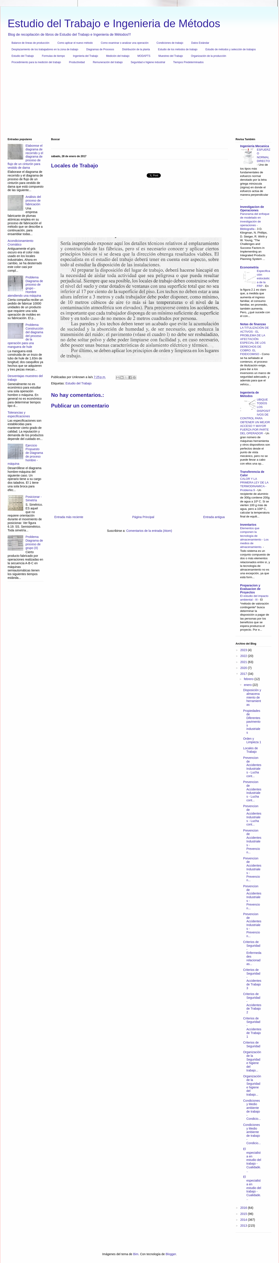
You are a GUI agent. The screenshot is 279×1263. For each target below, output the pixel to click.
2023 (244, 650)
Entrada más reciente (68, 517)
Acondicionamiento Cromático (20, 242)
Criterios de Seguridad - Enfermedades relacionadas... (252, 953)
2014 (244, 1219)
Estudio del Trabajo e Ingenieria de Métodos (114, 23)
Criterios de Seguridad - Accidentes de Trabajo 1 (252, 1027)
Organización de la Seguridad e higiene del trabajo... (252, 1061)
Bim (135, 1254)
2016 (244, 1207)
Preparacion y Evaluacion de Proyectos (250, 589)
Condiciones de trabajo (169, 42)
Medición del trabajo (117, 55)
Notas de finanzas (253, 324)
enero (248, 685)
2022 (244, 656)
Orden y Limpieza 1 (252, 740)
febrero (249, 679)
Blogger (171, 1254)
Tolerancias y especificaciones (19, 414)
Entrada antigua (214, 517)
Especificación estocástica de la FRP (263, 278)
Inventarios (248, 524)
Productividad (77, 62)
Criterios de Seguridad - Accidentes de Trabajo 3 (252, 979)
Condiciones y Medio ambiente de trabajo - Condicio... (252, 1110)
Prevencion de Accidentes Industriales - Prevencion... (252, 841)
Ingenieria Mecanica (254, 146)
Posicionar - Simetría (34, 498)
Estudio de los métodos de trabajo (177, 49)
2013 (244, 1225)
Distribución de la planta (136, 49)
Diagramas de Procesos (100, 49)
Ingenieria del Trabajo (85, 55)
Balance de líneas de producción (30, 42)
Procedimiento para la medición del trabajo (36, 62)
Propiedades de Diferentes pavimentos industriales (252, 721)
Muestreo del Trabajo (170, 55)
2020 (244, 668)
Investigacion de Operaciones (252, 208)
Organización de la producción (208, 55)
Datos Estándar (200, 42)
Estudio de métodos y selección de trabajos (230, 49)
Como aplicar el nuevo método (75, 42)
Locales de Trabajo (250, 750)
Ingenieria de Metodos (249, 394)
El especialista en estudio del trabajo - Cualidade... (252, 1160)
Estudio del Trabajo (23, 55)
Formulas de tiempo (53, 55)
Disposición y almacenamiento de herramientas (252, 697)
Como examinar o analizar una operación (124, 42)
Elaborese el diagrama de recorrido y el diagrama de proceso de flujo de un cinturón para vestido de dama (25, 156)
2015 (244, 1214)
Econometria (249, 267)
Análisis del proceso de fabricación (33, 200)
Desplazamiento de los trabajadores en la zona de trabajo (45, 49)
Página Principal (143, 517)
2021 (244, 662)
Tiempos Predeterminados (188, 62)
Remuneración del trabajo (108, 62)
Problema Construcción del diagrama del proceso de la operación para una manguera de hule (25, 336)
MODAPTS (144, 55)
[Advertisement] (138, 102)
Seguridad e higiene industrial (148, 62)
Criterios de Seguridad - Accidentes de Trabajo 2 (252, 1003)
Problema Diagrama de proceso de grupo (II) (34, 542)
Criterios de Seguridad (251, 1044)
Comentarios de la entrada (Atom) (149, 530)
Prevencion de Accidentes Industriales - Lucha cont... (252, 767)
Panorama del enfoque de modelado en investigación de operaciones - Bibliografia (254, 221)
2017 (244, 673)
